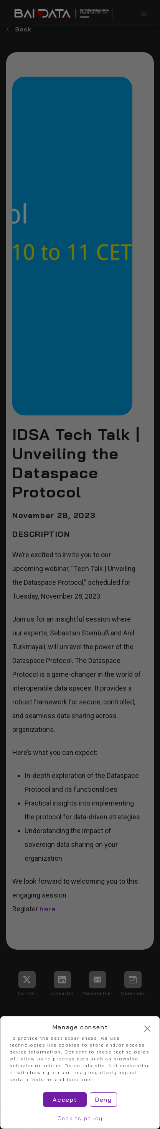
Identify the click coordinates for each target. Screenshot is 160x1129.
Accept (65, 1099)
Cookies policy (80, 1118)
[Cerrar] (147, 1028)
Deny (103, 1099)
